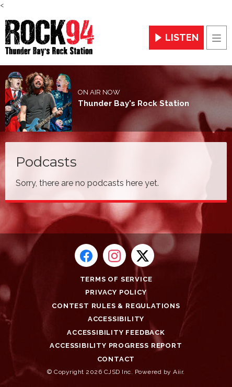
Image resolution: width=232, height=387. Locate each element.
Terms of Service (116, 279)
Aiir (178, 372)
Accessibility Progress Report (116, 345)
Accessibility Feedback (116, 332)
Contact (116, 359)
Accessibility (116, 319)
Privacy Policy (115, 292)
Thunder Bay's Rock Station (133, 103)
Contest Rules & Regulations (116, 306)
